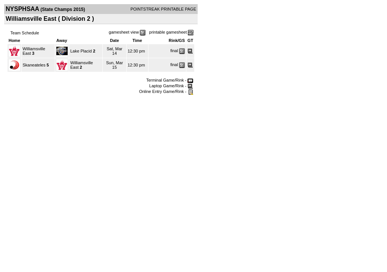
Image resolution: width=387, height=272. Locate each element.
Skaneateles (34, 65)
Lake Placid (81, 51)
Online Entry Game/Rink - (166, 91)
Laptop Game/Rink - (171, 85)
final (174, 50)
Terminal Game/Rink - (169, 80)
